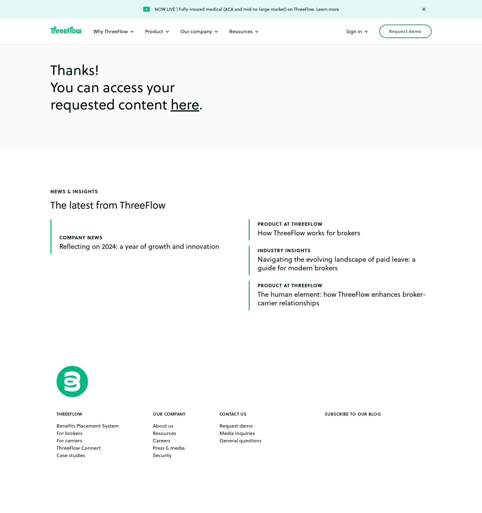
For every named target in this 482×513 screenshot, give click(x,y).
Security (162, 455)
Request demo (405, 31)
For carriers (69, 440)
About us (163, 425)
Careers (161, 440)
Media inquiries (237, 433)
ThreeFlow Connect (79, 447)
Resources (164, 433)
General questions (240, 440)
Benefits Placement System (88, 425)
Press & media (169, 447)
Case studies (71, 455)
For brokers (69, 433)
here (185, 104)
